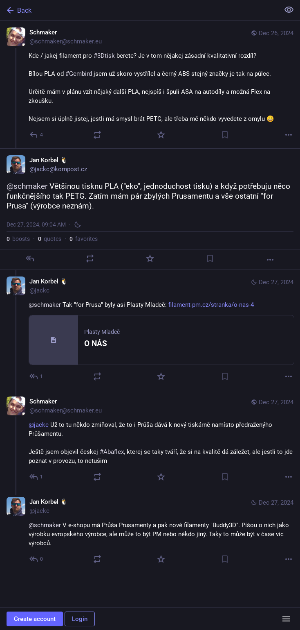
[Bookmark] (225, 135)
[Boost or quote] (97, 135)
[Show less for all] (289, 10)
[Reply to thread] (37, 376)
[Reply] (37, 135)
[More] (288, 135)
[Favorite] (161, 135)
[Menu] (286, 619)
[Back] (139, 10)
